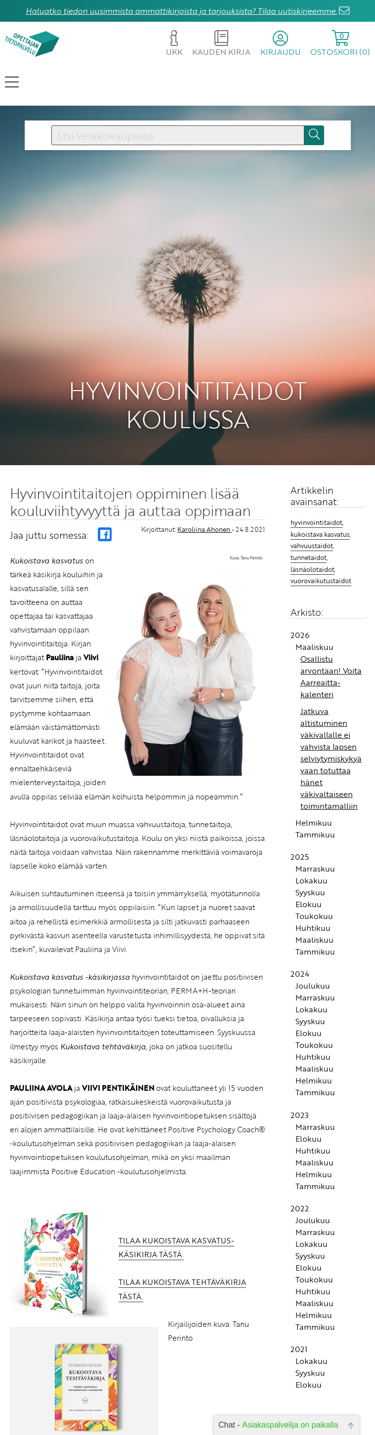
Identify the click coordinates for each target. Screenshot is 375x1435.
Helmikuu (313, 798)
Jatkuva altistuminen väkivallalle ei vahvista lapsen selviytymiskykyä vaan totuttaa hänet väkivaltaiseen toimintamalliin (331, 733)
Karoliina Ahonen (204, 505)
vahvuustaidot (312, 521)
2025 (300, 832)
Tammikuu (315, 810)
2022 (300, 1184)
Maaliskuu (314, 622)
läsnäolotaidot (312, 545)
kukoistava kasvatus (320, 510)
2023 (300, 1090)
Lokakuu (311, 856)
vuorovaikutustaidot (321, 556)
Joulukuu (312, 961)
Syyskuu (310, 868)
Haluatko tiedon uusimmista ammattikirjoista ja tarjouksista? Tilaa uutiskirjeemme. (181, 11)
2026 (300, 610)
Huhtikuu (313, 903)
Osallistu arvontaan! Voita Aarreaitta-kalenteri (331, 652)
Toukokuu (314, 891)
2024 (300, 949)
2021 (299, 1324)
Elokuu (308, 879)
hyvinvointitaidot (316, 498)
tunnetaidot (309, 533)
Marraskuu (315, 844)
